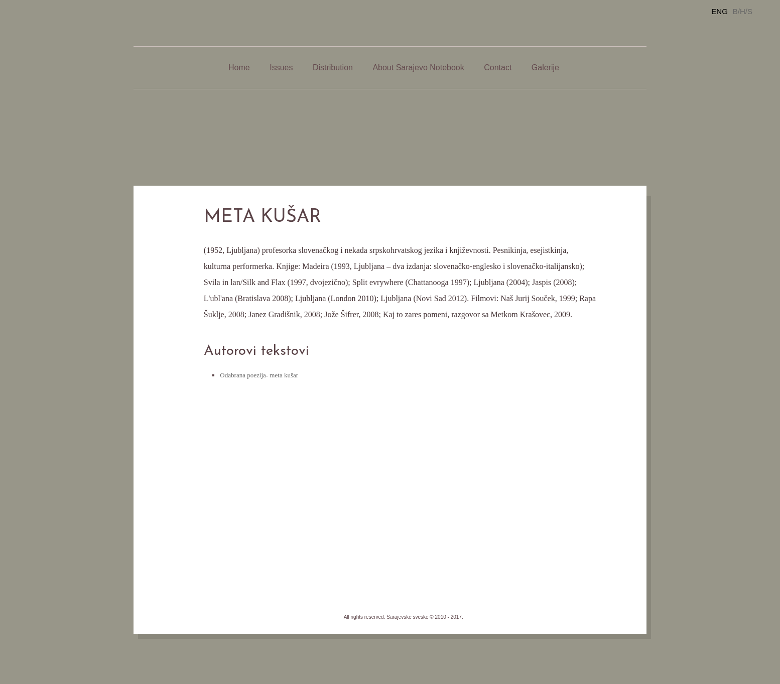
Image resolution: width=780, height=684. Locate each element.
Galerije (545, 67)
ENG (719, 11)
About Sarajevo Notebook (418, 67)
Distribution (333, 67)
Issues (281, 67)
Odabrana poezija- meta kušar (259, 375)
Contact (497, 67)
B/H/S (742, 11)
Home (239, 67)
